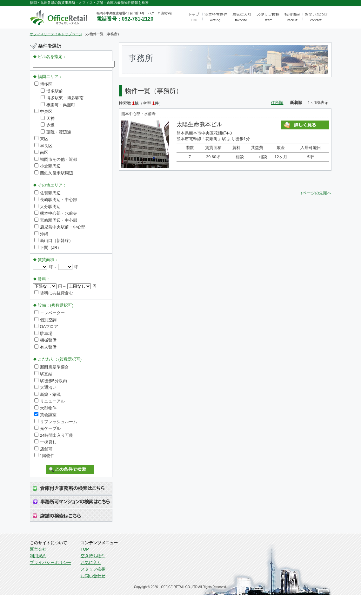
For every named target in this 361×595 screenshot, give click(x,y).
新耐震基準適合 (51, 367)
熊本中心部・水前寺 (55, 213)
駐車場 (43, 333)
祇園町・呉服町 (58, 104)
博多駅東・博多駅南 (62, 97)
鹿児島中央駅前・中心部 (59, 227)
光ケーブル (47, 428)
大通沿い (45, 387)
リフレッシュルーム (55, 421)
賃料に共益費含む (53, 293)
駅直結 (43, 373)
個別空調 (45, 319)
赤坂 (48, 125)
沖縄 (41, 234)
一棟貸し (45, 442)
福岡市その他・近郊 (55, 159)
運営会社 (38, 549)
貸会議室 (45, 414)
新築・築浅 (47, 394)
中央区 (43, 111)
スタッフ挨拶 (93, 569)
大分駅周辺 (47, 206)
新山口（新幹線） (53, 240)
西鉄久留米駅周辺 (53, 173)
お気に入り (91, 562)
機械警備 (45, 340)
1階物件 (44, 455)
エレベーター (49, 313)
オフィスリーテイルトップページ (56, 34)
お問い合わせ (93, 575)
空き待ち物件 (93, 555)
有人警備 (45, 347)
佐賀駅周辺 (47, 193)
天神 (48, 118)
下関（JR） (48, 247)
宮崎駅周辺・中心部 (55, 220)
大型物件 (45, 408)
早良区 (43, 145)
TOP (85, 549)
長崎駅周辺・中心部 (55, 199)
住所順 (277, 102)
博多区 (43, 84)
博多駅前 (52, 91)
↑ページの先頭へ (315, 193)
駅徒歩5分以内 (50, 380)
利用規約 (38, 555)
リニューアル (49, 401)
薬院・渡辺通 (56, 132)
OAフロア (46, 326)
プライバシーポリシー (50, 562)
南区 (41, 152)
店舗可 (43, 449)
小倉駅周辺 (47, 166)
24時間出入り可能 (53, 435)
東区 (41, 138)
